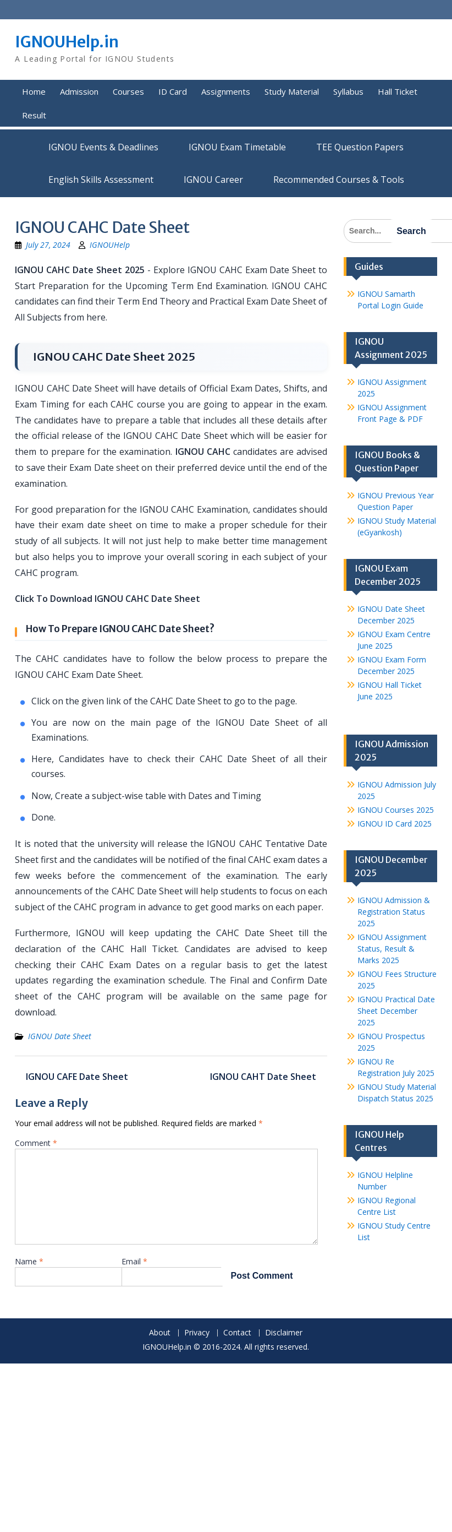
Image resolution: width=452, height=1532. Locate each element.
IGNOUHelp (110, 245)
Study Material (291, 91)
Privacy (197, 1333)
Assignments (225, 91)
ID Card (172, 91)
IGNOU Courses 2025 (395, 810)
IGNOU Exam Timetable (237, 147)
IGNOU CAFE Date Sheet (77, 1077)
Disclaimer (283, 1333)
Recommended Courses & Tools (338, 179)
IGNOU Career (213, 179)
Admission (79, 91)
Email (134, 1261)
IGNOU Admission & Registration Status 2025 (393, 911)
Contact (237, 1333)
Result (34, 115)
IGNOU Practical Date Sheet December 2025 (396, 1011)
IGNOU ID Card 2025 (394, 823)
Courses (128, 91)
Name (29, 1261)
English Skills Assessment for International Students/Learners (100, 179)
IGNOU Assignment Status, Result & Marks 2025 (392, 948)
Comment (36, 1143)
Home (34, 91)
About (159, 1333)
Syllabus (348, 91)
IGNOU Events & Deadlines (103, 147)
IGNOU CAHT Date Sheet (263, 1077)
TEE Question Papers (360, 147)
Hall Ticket (397, 91)
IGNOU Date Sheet (59, 1036)
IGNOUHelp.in (67, 42)
